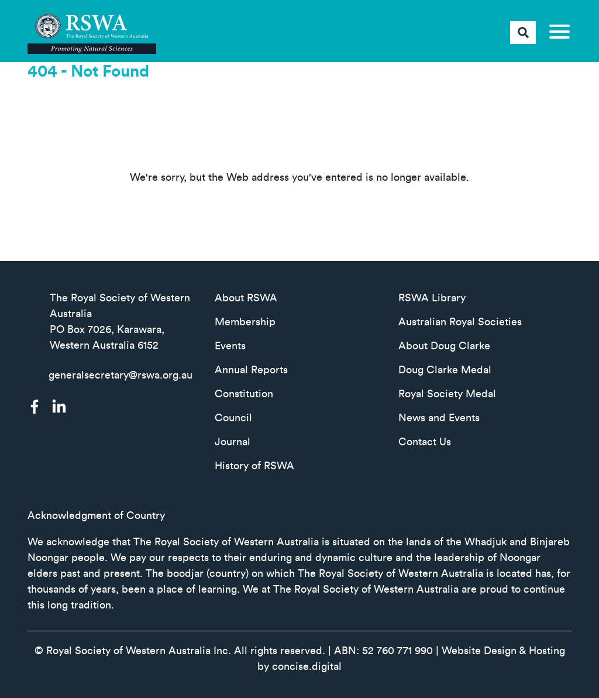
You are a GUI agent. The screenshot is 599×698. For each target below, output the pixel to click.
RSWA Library (432, 298)
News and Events (439, 417)
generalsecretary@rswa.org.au (120, 375)
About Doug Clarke (444, 346)
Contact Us (424, 441)
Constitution (244, 393)
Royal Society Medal (447, 393)
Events (230, 346)
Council (233, 417)
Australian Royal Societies (460, 322)
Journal (232, 441)
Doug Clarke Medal (444, 370)
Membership (245, 322)
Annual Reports (251, 370)
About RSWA (246, 298)
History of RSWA (254, 465)
